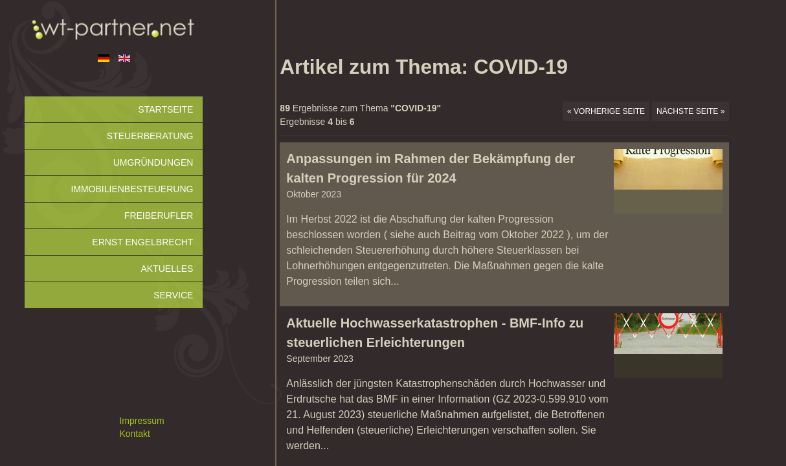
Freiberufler (159, 215)
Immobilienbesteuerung (132, 189)
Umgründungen (153, 162)
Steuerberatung (150, 136)
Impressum (141, 421)
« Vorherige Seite (606, 111)
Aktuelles (166, 268)
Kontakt (134, 433)
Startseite (165, 109)
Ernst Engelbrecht (142, 242)
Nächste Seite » (690, 111)
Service (173, 295)
